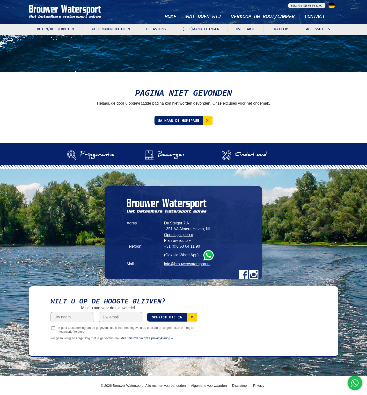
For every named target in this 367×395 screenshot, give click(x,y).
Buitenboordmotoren (110, 29)
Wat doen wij (203, 17)
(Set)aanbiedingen (200, 29)
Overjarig (246, 29)
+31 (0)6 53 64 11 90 (182, 246)
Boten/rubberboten (55, 29)
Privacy (258, 386)
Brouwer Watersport (65, 11)
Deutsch (332, 5)
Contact (315, 17)
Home (170, 17)
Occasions (156, 29)
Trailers (280, 29)
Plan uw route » (177, 240)
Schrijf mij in (167, 317)
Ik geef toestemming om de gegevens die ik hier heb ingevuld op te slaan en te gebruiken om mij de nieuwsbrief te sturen (126, 330)
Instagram (253, 274)
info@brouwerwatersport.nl (187, 264)
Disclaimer (240, 386)
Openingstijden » (178, 235)
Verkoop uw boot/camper (263, 17)
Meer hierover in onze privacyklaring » (146, 338)
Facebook (243, 274)
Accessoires (318, 29)
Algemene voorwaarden (209, 386)
